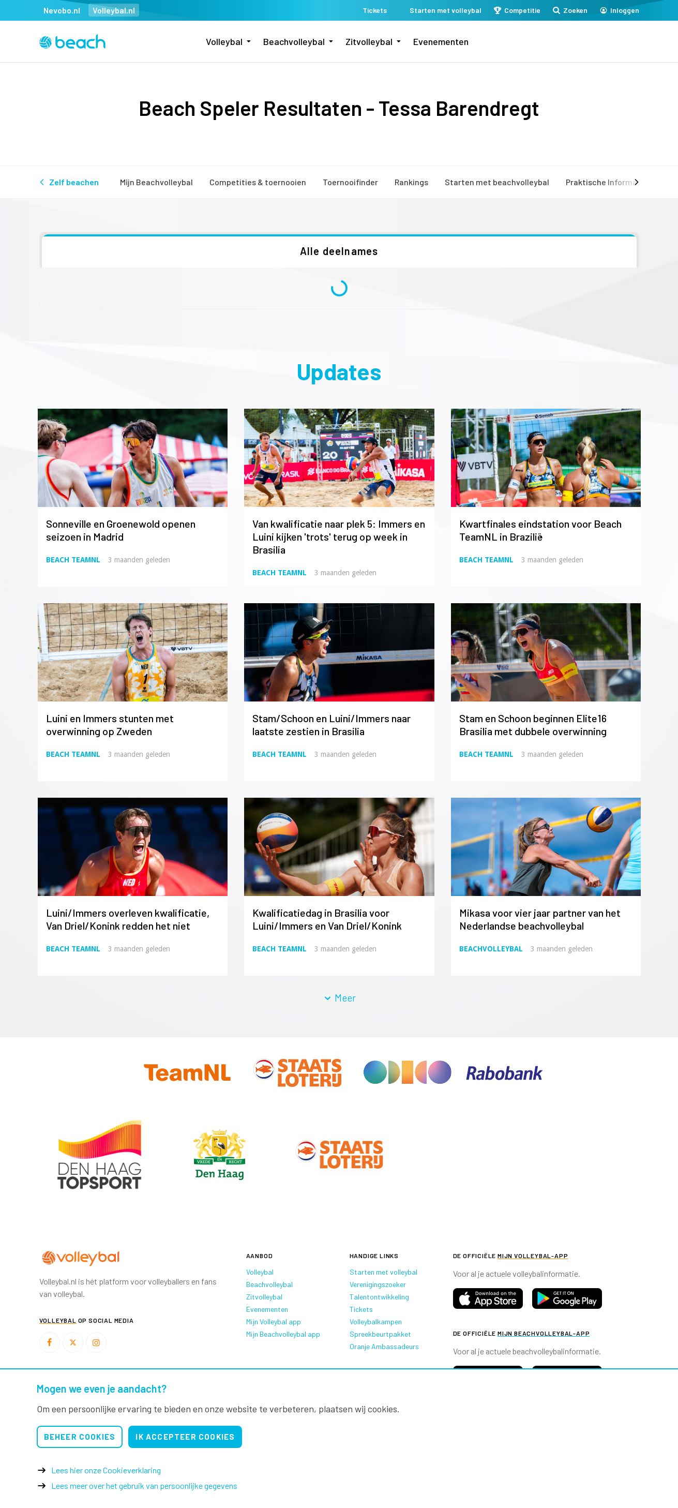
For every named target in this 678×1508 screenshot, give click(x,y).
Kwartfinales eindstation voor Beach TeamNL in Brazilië (540, 530)
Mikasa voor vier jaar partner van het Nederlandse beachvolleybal (540, 919)
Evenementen (441, 41)
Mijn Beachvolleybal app (283, 1334)
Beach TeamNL (73, 560)
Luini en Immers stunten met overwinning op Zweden (110, 724)
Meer (339, 998)
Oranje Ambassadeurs (384, 1346)
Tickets (361, 1309)
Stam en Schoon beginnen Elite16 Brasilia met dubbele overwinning (533, 724)
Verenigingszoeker (378, 1284)
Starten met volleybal (383, 1271)
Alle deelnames (339, 251)
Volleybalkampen (376, 1321)
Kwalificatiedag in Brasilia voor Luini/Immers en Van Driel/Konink (327, 919)
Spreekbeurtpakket (380, 1334)
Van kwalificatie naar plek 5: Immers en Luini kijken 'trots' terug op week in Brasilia (338, 536)
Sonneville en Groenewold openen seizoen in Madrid (120, 530)
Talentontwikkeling (379, 1296)
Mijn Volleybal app (273, 1321)
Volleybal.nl (114, 10)
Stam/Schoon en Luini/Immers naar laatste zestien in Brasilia (331, 724)
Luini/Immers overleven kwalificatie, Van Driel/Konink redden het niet (127, 919)
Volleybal (224, 41)
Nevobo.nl (61, 10)
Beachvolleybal (294, 41)
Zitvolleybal (369, 41)
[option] (99, 1154)
